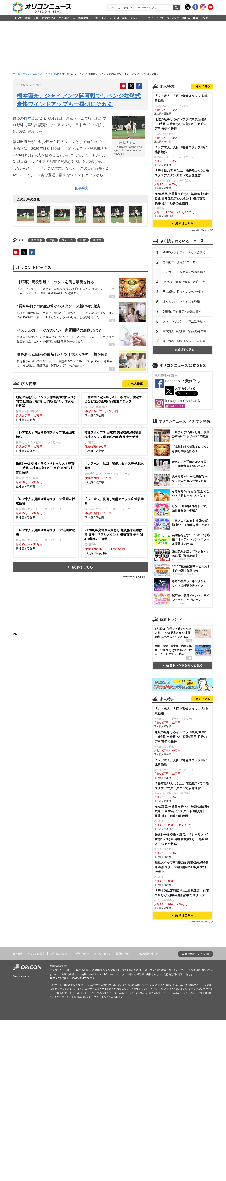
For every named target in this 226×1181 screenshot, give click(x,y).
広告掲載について (59, 1115)
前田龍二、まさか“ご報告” (179, 313)
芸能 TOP (53, 73)
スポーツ (106, 18)
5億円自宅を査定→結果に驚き (182, 362)
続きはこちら (82, 567)
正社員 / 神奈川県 (114, 541)
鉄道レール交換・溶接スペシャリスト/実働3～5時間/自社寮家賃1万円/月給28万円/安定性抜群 (181, 1000)
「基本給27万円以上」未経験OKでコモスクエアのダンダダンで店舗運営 (182, 224)
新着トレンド (200, 18)
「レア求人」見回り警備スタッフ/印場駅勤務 (181, 149)
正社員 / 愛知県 (114, 406)
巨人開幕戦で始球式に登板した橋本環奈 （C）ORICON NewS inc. (129, 148)
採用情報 (190, 1115)
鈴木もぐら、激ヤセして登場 (181, 352)
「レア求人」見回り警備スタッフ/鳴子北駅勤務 (181, 201)
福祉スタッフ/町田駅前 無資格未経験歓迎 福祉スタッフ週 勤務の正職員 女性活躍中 (182, 1028)
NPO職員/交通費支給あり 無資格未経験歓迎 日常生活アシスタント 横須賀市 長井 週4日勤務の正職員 (182, 249)
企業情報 (205, 1115)
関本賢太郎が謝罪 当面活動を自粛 (184, 382)
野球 (83, 240)
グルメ (133, 18)
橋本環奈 (31, 118)
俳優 (52, 240)
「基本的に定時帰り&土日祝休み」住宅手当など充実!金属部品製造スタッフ (182, 1054)
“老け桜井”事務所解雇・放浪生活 (184, 333)
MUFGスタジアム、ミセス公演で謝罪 (187, 303)
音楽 (35, 18)
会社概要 (18, 1115)
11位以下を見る (182, 400)
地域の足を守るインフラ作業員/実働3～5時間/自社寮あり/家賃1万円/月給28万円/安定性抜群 (181, 175)
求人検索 (137, 383)
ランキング (173, 18)
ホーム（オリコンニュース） (29, 73)
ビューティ (147, 18)
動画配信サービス (88, 18)
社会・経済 (120, 18)
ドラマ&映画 (48, 18)
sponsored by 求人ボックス (135, 577)
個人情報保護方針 (148, 1115)
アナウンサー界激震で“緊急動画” (184, 323)
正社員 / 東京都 (46, 408)
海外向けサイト (124, 1115)
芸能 (27, 18)
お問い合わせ (81, 1115)
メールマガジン (102, 1115)
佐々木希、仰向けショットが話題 (184, 392)
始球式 (97, 240)
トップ (18, 18)
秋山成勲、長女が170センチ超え (184, 342)
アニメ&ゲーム (67, 18)
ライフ (160, 18)
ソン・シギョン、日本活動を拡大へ (185, 372)
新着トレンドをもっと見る (183, 773)
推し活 (186, 18)
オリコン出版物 (36, 1115)
